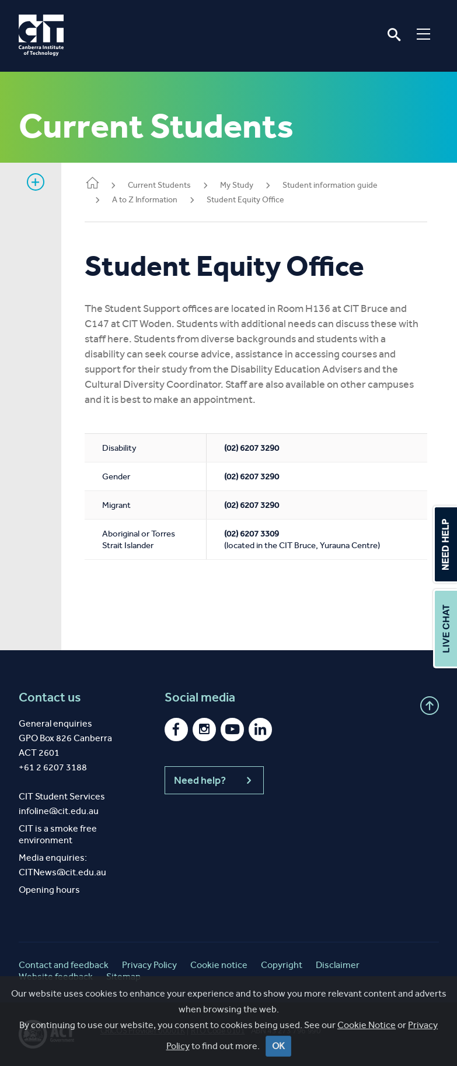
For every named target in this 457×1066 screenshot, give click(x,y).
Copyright (281, 964)
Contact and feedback (64, 964)
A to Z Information (144, 200)
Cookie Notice (366, 1025)
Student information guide (330, 185)
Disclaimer (338, 964)
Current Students (159, 185)
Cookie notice (218, 964)
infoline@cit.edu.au (59, 810)
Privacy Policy (149, 964)
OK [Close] (278, 1046)
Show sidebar (35, 182)
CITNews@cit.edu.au (62, 872)
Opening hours (49, 889)
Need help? (214, 780)
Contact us (50, 697)
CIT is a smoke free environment (58, 834)
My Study (236, 185)
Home (92, 184)
